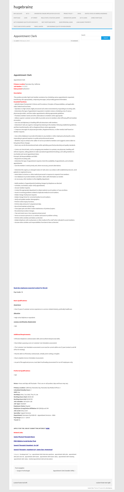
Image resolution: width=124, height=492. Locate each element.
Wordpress (109, 488)
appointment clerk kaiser (32, 456)
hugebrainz (23, 7)
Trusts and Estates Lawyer (22, 26)
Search (83, 35)
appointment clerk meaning (66, 456)
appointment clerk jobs (61, 454)
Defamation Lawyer (70, 17)
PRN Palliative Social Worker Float (25, 441)
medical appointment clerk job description (41, 459)
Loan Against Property (84, 22)
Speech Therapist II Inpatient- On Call (26, 445)
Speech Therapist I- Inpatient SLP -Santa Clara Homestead (33, 449)
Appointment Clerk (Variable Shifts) (64, 470)
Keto (27, 13)
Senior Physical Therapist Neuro (24, 437)
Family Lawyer (38, 26)
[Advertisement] (45, 57)
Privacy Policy (68, 13)
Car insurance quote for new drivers (59, 26)
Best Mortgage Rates (48, 22)
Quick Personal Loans (66, 22)
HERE (48, 428)
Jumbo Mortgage (96, 17)
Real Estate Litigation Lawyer (50, 17)
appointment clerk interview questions (43, 454)
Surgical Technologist (22, 470)
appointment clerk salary (21, 459)
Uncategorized (24, 454)
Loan (25, 17)
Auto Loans (83, 17)
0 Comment (74, 41)
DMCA (79, 13)
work (17, 41)
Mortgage (17, 17)
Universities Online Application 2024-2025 (47, 13)
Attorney (34, 17)
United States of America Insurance (96, 13)
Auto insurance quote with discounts (26, 22)
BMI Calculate (18, 13)
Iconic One (91, 488)
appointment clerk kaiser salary (49, 456)
